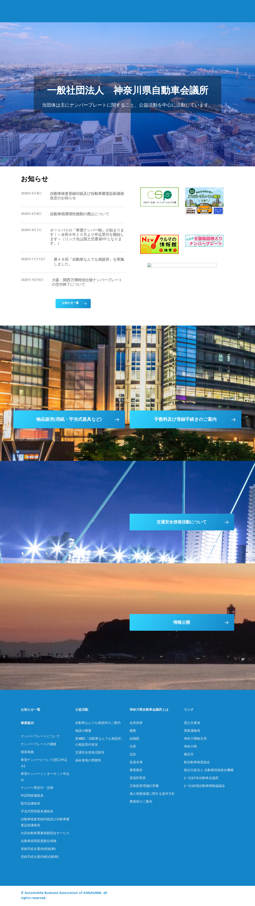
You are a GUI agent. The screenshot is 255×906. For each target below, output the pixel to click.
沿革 (133, 747)
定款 (133, 755)
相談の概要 (83, 731)
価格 (37, 796)
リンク (189, 710)
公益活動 (81, 710)
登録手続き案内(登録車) (38, 849)
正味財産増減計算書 (144, 786)
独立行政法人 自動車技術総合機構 (208, 770)
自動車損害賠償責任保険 (38, 841)
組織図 (134, 739)
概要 (133, 731)
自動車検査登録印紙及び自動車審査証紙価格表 (45, 823)
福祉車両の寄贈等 (88, 761)
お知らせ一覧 (30, 710)
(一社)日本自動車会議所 (201, 778)
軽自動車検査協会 (197, 763)
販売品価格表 (30, 804)
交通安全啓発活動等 (89, 753)
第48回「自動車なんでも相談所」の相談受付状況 (99, 742)
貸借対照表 (138, 778)
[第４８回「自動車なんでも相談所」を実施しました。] (73, 262)
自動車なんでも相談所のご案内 (98, 723)
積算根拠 (27, 752)
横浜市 (189, 755)
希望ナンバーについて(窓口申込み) (44, 763)
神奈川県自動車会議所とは (149, 710)
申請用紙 (27, 796)
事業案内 (27, 723)
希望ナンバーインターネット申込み (45, 777)
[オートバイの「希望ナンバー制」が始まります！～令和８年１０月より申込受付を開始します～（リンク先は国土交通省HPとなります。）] (73, 238)
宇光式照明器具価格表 (37, 812)
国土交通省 (192, 723)
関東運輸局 (192, 731)
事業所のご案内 (141, 802)
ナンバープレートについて (40, 737)
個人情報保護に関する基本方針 (152, 794)
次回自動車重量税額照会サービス (45, 833)
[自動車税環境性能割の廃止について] (73, 215)
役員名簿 (136, 763)
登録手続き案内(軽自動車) (40, 857)
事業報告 (136, 770)
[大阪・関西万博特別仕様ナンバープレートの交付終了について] (73, 283)
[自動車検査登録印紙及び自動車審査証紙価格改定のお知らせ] (73, 197)
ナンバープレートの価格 (38, 744)
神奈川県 (190, 747)
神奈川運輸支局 (195, 739)
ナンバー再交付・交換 (37, 788)
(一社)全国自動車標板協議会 (204, 786)
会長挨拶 (136, 723)
